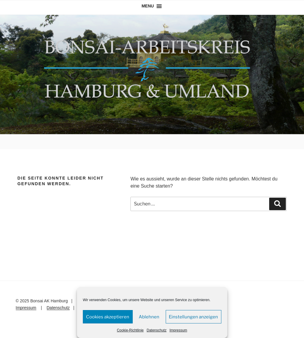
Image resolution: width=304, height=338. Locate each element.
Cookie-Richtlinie (130, 330)
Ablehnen (149, 317)
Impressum (178, 330)
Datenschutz (157, 330)
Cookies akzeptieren (107, 317)
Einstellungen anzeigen (193, 317)
